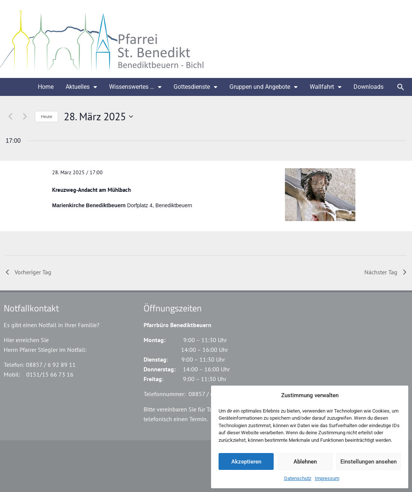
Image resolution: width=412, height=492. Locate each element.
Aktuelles (81, 87)
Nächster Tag (385, 272)
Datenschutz (297, 478)
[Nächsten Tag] (24, 116)
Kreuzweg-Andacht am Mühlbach (91, 189)
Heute (46, 116)
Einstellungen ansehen (368, 461)
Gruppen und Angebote (263, 87)
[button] (401, 87)
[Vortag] (10, 116)
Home (46, 86)
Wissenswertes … (135, 87)
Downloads (369, 86)
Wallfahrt (326, 87)
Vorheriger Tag (28, 272)
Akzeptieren (246, 461)
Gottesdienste (195, 87)
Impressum (327, 478)
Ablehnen (305, 461)
